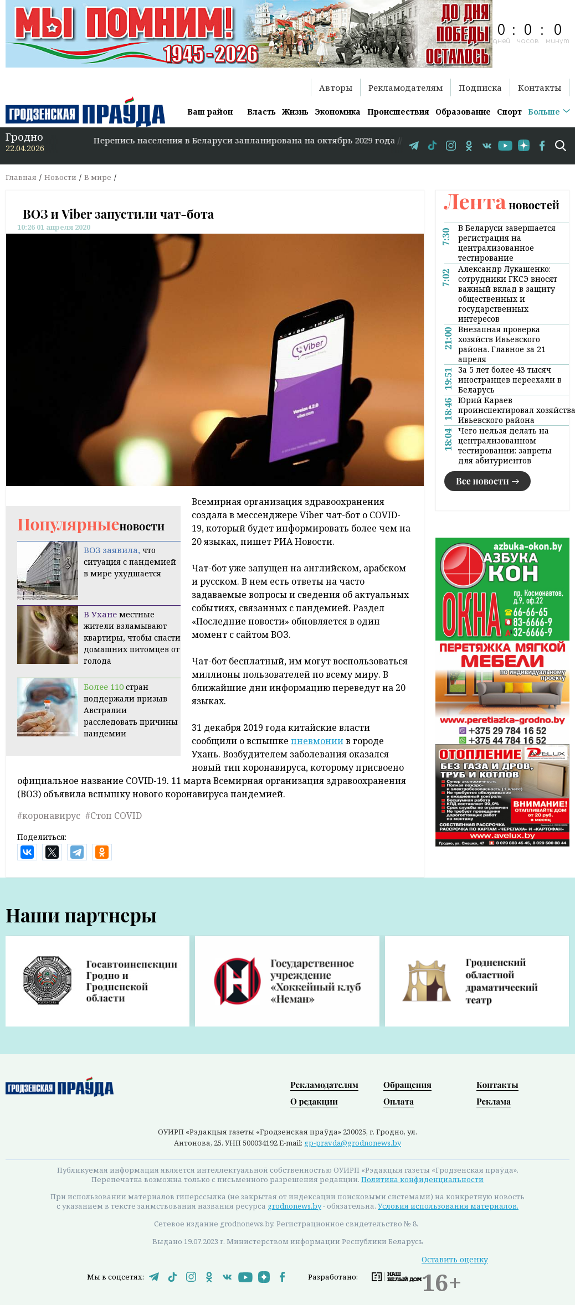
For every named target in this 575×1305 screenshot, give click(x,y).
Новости (60, 177)
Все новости (482, 481)
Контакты (539, 87)
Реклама (493, 1100)
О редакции (314, 1100)
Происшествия (398, 111)
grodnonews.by (294, 1205)
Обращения (407, 1084)
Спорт (509, 111)
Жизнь (295, 111)
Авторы (335, 87)
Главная (21, 177)
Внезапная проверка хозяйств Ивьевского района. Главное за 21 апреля (502, 344)
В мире (97, 177)
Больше (544, 111)
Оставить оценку (455, 1259)
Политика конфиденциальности (422, 1179)
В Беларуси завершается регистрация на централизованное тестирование (507, 243)
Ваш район (210, 111)
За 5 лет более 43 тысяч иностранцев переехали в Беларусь (510, 380)
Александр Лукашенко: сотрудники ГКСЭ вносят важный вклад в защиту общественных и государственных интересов (507, 294)
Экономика (338, 111)
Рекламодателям (405, 87)
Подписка (480, 87)
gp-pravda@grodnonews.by (352, 1142)
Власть (261, 111)
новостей (501, 204)
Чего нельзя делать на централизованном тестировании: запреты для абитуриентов (505, 446)
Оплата (398, 1100)
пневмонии (317, 741)
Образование (463, 111)
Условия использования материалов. (448, 1205)
